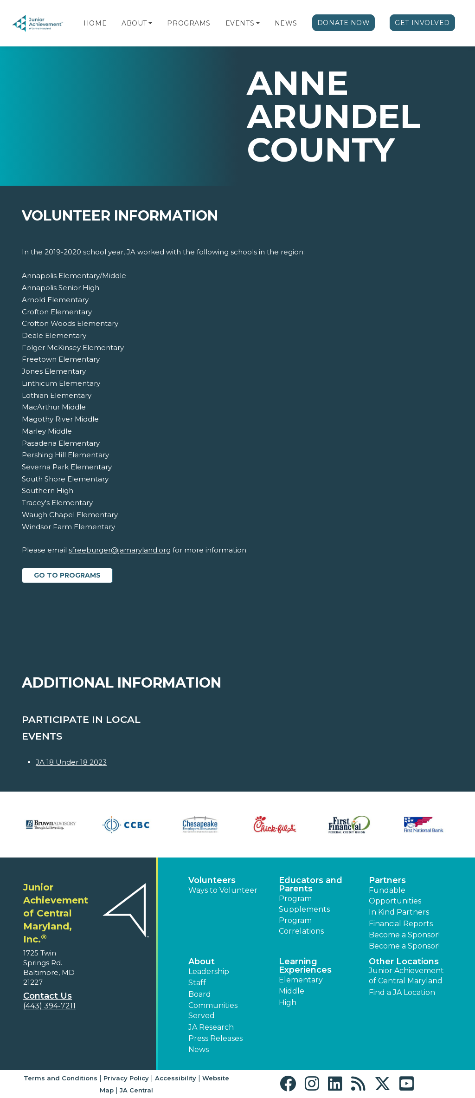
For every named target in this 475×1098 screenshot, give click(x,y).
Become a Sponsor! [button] (404, 934)
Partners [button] (387, 880)
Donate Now (343, 23)
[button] (150, 23)
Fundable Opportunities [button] (395, 895)
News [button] (198, 1049)
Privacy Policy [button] (126, 1078)
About (134, 23)
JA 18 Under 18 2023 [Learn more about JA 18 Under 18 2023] (71, 762)
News (286, 23)
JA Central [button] (136, 1090)
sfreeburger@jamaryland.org (120, 550)
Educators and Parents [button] (310, 884)
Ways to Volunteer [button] (222, 890)
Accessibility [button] (175, 1078)
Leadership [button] (208, 971)
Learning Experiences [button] (305, 965)
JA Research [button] (211, 1027)
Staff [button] (197, 982)
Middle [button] (291, 991)
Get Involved (422, 23)
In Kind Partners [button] (399, 912)
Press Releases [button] (215, 1038)
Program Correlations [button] (301, 925)
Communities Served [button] (213, 1010)
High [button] (287, 1002)
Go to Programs (67, 575)
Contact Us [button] (47, 996)
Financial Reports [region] (401, 923)
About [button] (201, 961)
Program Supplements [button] (304, 903)
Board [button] (199, 994)
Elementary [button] (301, 979)
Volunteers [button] (212, 880)
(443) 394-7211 (49, 1005)
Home (95, 23)
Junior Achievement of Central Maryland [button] (406, 975)
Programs (188, 23)
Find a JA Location (402, 992)
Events (239, 23)
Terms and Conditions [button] (60, 1078)
